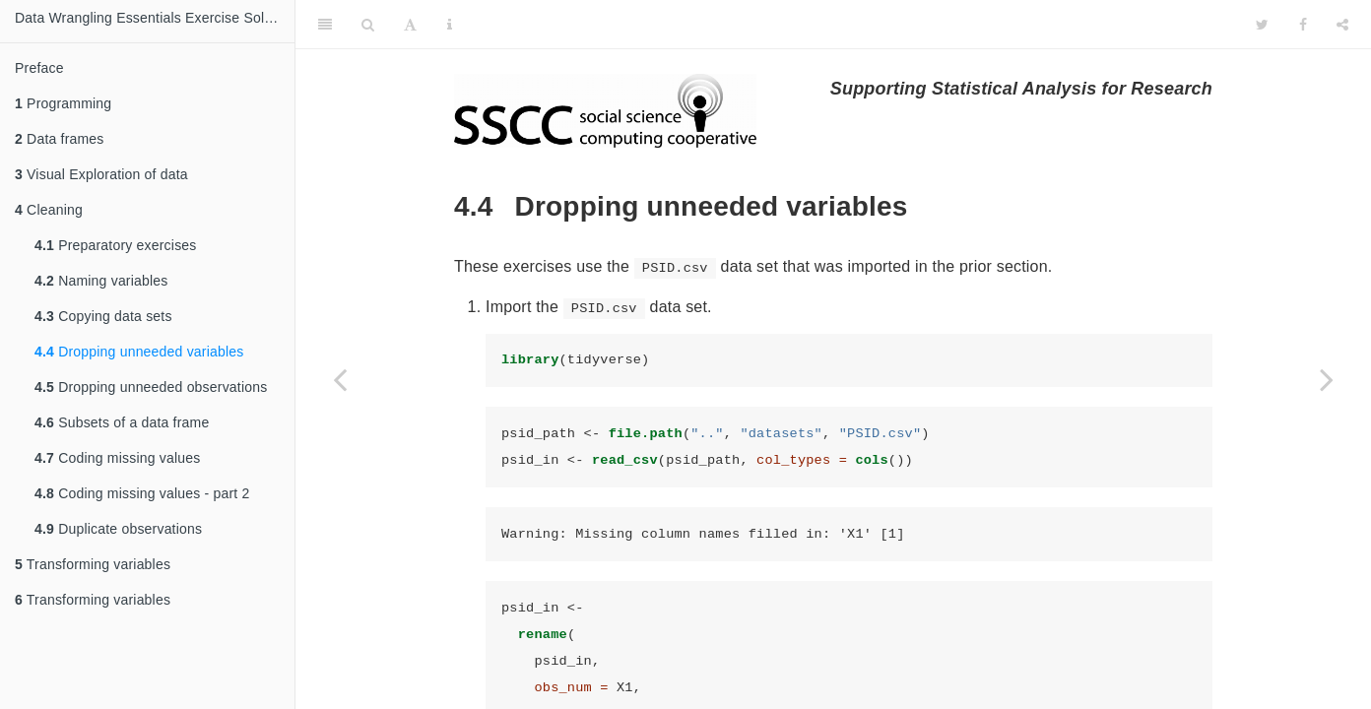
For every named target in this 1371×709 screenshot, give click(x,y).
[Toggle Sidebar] (325, 24)
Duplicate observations (118, 529)
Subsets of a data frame (121, 422)
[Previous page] (339, 379)
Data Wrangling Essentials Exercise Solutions (154, 18)
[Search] (368, 24)
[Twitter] (1262, 24)
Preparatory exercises (115, 245)
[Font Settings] (410, 24)
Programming (63, 103)
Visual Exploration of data (101, 174)
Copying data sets (103, 316)
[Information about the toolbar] (449, 24)
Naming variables (101, 281)
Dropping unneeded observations (150, 387)
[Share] (1342, 24)
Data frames (59, 139)
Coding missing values (117, 458)
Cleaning (49, 210)
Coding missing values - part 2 (141, 493)
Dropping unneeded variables (138, 351)
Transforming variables (92, 564)
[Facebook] (1303, 24)
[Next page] (1326, 379)
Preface (39, 68)
